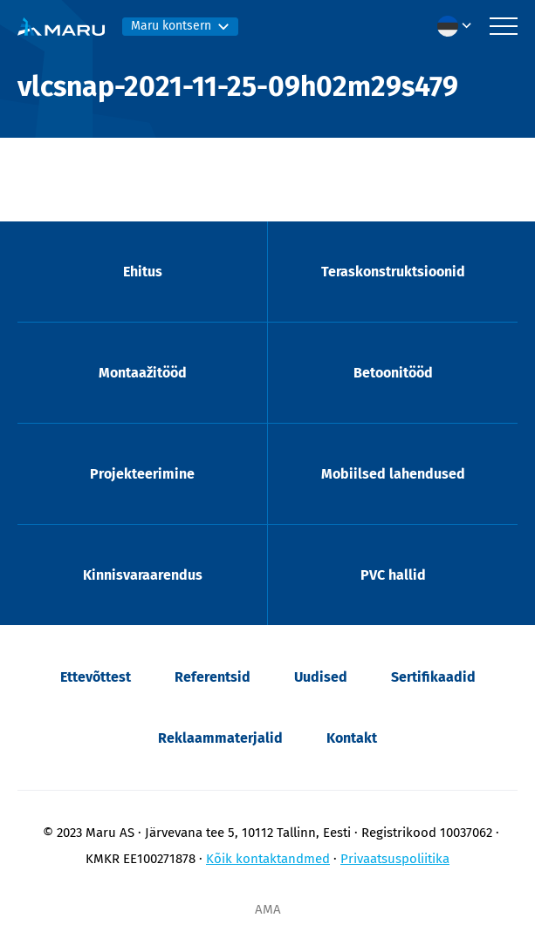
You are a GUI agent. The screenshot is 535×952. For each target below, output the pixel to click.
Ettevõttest (95, 677)
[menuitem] (459, 26)
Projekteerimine (142, 474)
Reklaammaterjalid (220, 738)
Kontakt (351, 738)
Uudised (320, 677)
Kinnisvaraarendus (142, 575)
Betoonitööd (393, 372)
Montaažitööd (143, 372)
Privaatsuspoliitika (394, 859)
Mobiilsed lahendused (393, 474)
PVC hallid (393, 575)
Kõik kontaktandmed (268, 859)
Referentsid (212, 677)
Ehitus (142, 271)
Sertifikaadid (433, 677)
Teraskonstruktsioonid (393, 271)
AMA (268, 909)
